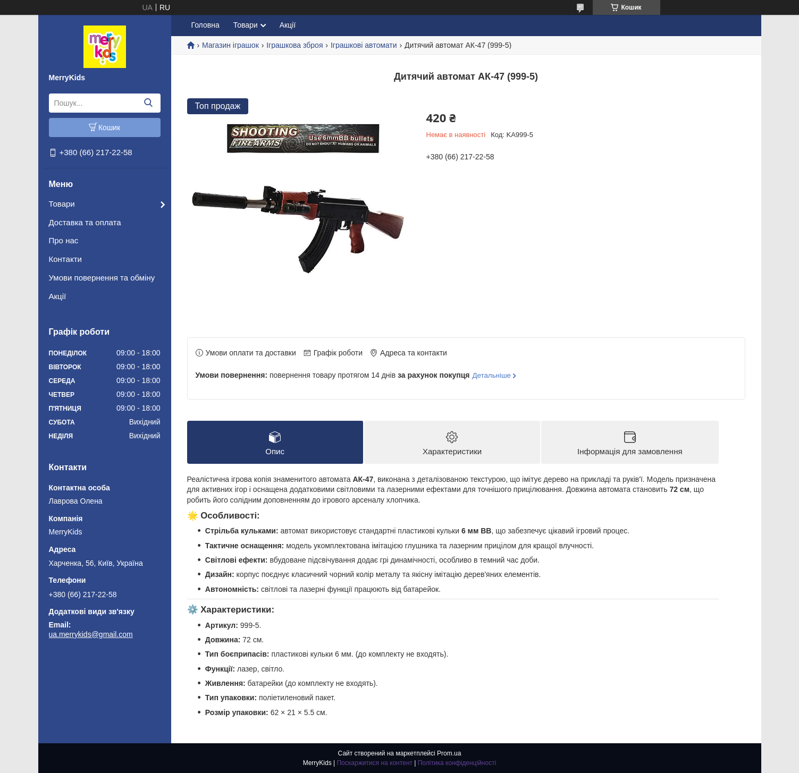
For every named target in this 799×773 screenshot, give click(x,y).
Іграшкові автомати (364, 45)
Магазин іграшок (230, 45)
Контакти (65, 259)
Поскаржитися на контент (374, 763)
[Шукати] (149, 103)
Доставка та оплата (85, 222)
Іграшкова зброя (294, 45)
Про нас (64, 240)
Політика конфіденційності (457, 763)
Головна (205, 25)
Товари (62, 203)
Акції (57, 296)
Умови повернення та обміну (102, 277)
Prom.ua (449, 753)
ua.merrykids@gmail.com (91, 634)
